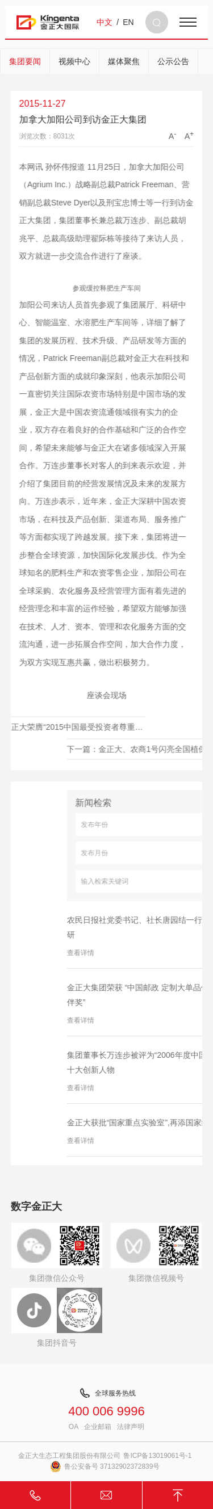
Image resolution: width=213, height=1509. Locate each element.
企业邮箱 (97, 1426)
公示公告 (173, 61)
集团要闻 (25, 61)
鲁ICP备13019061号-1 (157, 1456)
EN (128, 22)
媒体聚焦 (124, 61)
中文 (104, 22)
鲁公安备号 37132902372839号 (105, 1466)
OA (73, 1426)
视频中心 (74, 61)
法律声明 (130, 1426)
